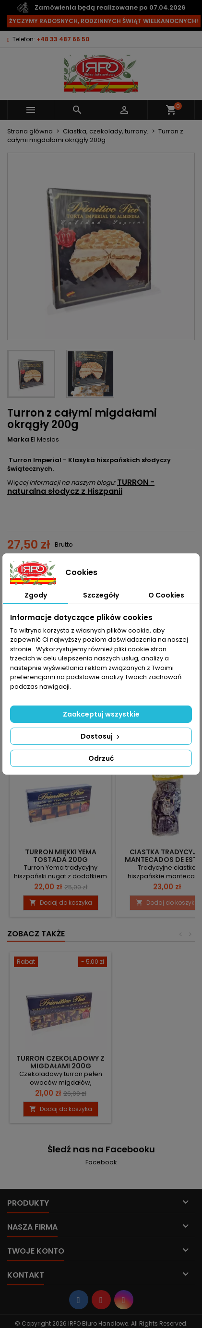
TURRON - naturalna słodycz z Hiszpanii (80, 487)
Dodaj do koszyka (60, 902)
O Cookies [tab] (166, 595)
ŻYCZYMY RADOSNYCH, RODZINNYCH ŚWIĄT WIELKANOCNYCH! (103, 21)
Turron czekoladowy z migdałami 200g (60, 1062)
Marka (18, 439)
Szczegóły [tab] (101, 595)
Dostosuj (101, 736)
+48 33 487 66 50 (62, 39)
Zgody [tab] (35, 595)
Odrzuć (101, 758)
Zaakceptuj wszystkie (101, 714)
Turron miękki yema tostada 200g (60, 855)
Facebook (101, 1162)
